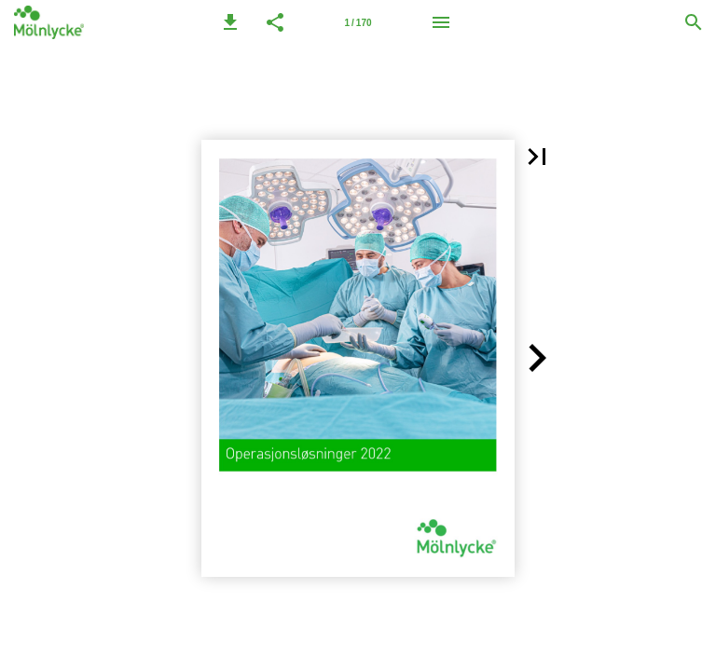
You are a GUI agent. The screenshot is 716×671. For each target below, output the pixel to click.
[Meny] (441, 22)
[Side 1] (358, 22)
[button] (230, 22)
